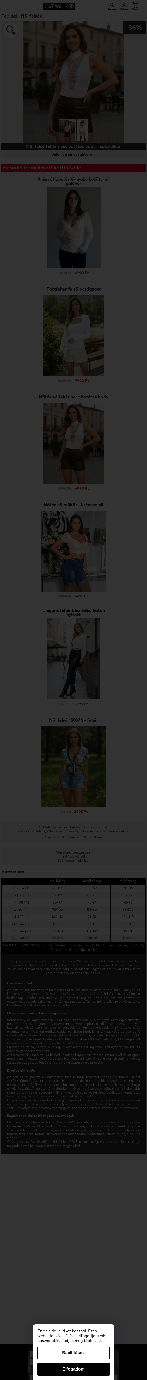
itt (99, 1341)
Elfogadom (73, 1369)
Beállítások (73, 1353)
